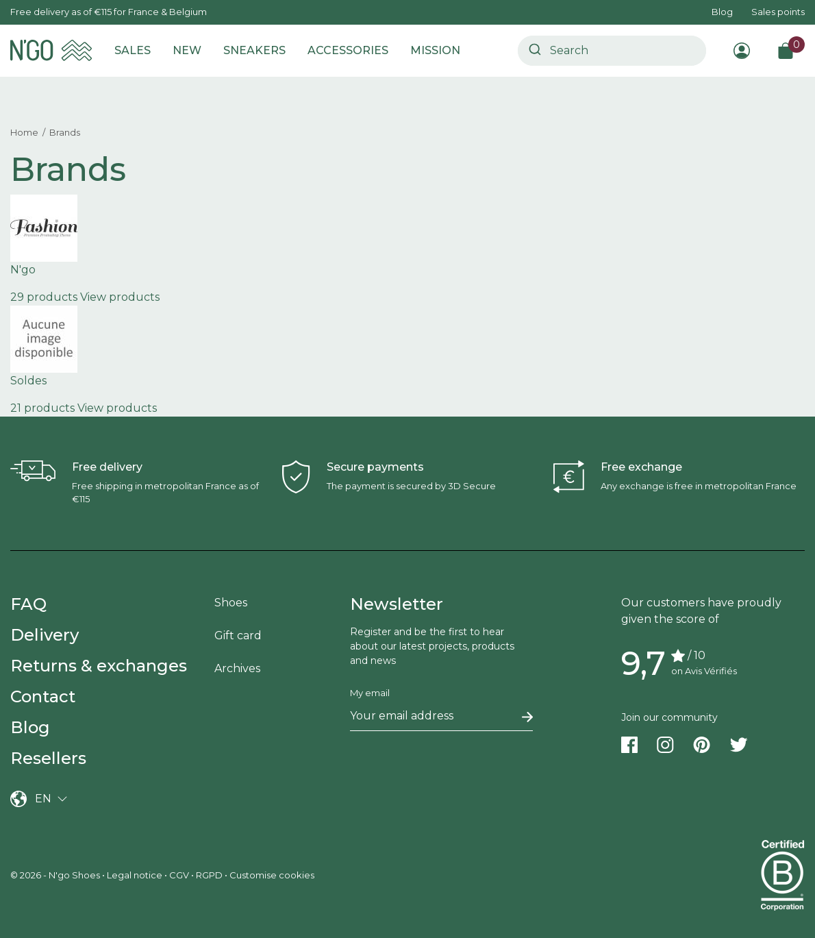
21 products (42, 408)
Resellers (48, 758)
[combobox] (612, 51)
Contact (42, 696)
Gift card (238, 635)
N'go (23, 269)
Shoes (230, 602)
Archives (237, 668)
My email (370, 692)
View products (120, 297)
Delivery (44, 635)
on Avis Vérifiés (704, 670)
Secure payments (375, 466)
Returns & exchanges (98, 666)
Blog (722, 11)
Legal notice (134, 874)
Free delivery (107, 466)
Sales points (778, 11)
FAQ (28, 604)
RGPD (209, 874)
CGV (179, 874)
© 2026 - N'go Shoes (56, 874)
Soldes (28, 380)
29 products (43, 297)
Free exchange (641, 466)
